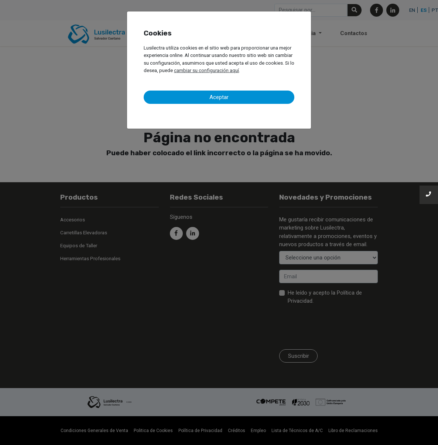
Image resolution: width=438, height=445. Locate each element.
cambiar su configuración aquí (206, 70)
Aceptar (219, 97)
